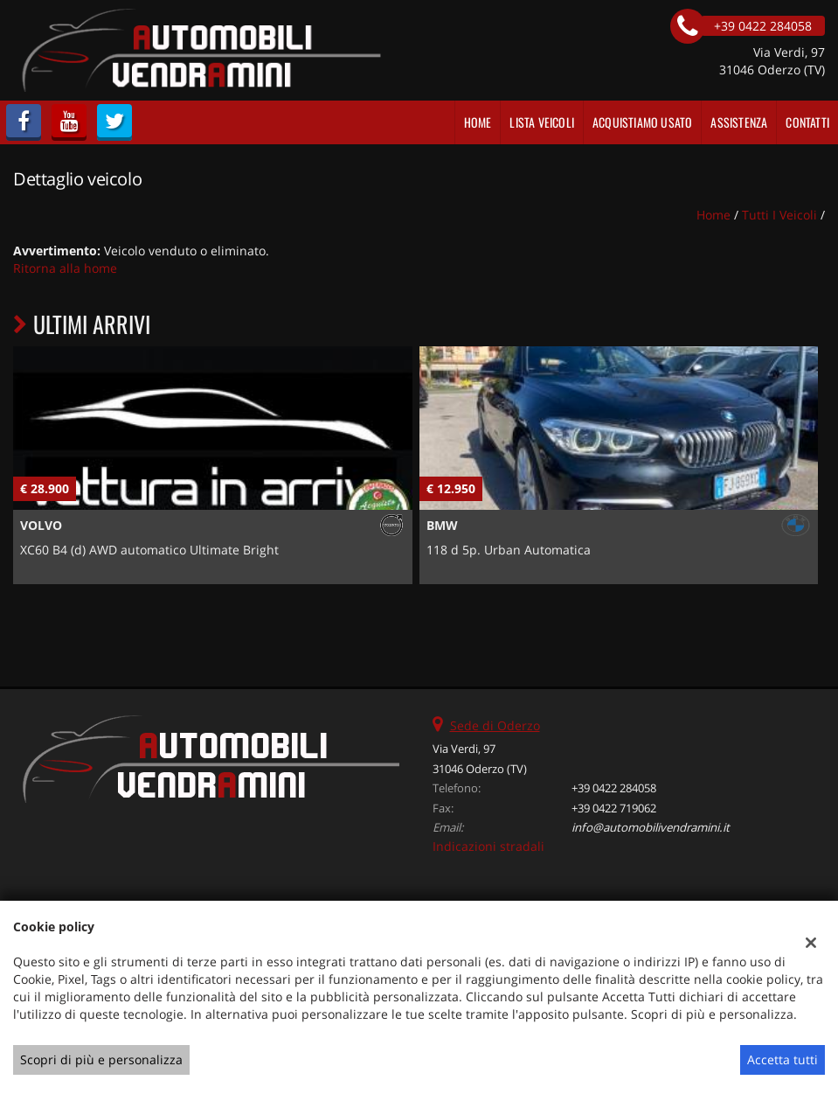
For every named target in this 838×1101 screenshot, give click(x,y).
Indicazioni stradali (488, 846)
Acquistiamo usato (642, 122)
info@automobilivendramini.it (650, 827)
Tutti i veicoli (779, 214)
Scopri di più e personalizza (101, 1059)
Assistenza (738, 122)
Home (478, 122)
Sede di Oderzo (495, 725)
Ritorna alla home (65, 268)
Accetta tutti (782, 1059)
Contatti (807, 122)
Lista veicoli (541, 122)
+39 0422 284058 (613, 788)
